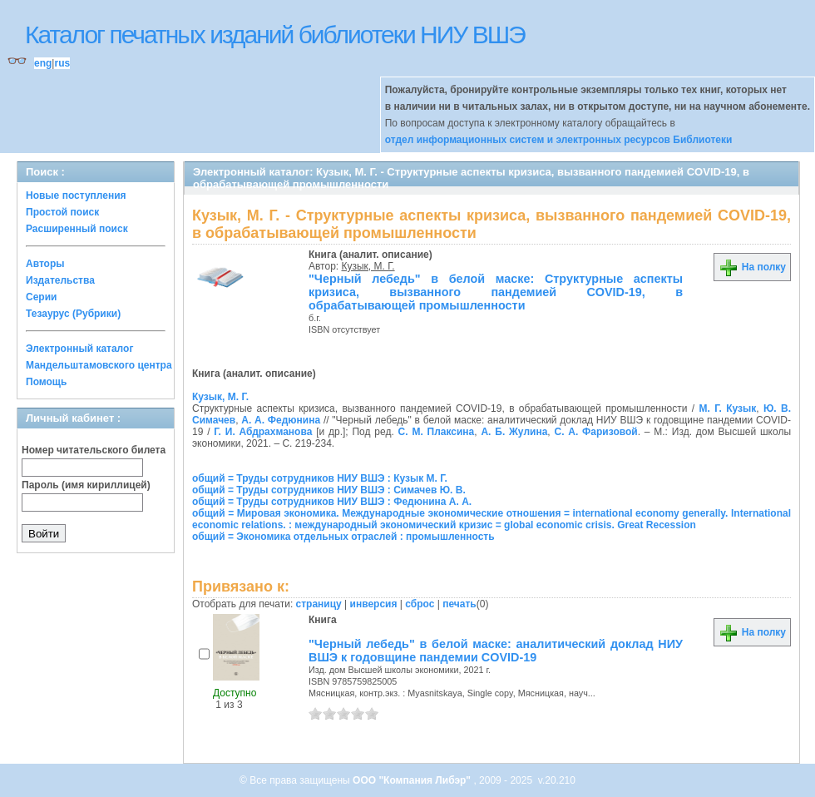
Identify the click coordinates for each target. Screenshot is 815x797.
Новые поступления (76, 195)
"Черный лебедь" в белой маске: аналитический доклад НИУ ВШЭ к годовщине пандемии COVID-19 (496, 650)
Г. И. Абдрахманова (263, 432)
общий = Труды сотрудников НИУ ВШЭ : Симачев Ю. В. (329, 490)
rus (62, 63)
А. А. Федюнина (280, 420)
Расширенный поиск (77, 229)
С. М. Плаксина (436, 432)
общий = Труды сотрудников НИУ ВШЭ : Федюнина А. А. (332, 501)
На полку (752, 267)
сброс (419, 604)
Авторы (45, 264)
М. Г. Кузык (727, 408)
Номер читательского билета (93, 450)
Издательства (60, 280)
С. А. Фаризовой (595, 432)
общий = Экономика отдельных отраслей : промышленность (343, 536)
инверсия (374, 604)
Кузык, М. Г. (368, 266)
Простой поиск (62, 212)
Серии (41, 297)
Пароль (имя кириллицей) (86, 485)
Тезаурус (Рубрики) (73, 313)
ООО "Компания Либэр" (413, 780)
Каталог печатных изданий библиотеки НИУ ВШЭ (275, 34)
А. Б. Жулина (514, 432)
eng (43, 63)
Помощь (46, 382)
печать (459, 604)
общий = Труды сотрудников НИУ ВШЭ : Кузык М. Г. (319, 478)
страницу (319, 604)
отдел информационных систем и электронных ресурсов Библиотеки (559, 140)
